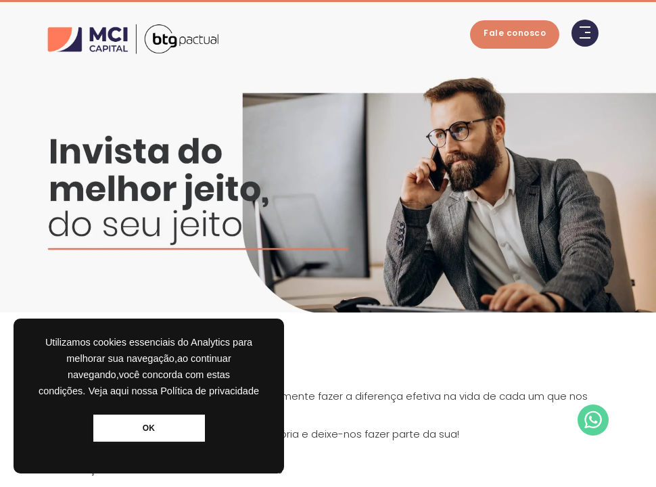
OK (149, 428)
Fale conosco (515, 33)
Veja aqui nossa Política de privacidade (174, 391)
